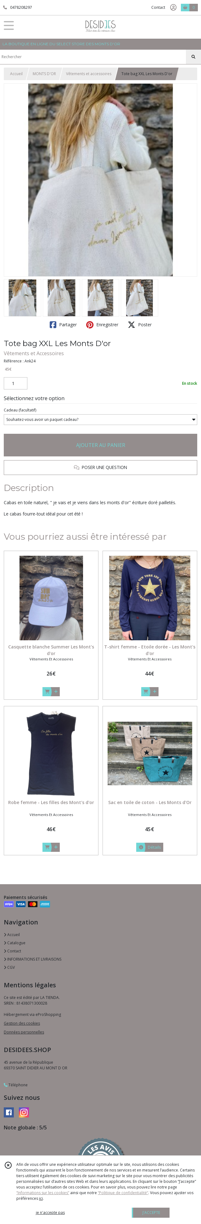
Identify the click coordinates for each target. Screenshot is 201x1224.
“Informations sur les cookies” (42, 1192)
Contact (158, 7)
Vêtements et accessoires (88, 73)
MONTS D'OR (44, 73)
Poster (140, 324)
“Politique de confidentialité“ (123, 1192)
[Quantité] (15, 383)
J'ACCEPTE (151, 1212)
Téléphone (16, 1085)
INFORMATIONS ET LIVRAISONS (32, 959)
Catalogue (14, 943)
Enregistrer (102, 324)
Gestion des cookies (22, 1023)
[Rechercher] (193, 57)
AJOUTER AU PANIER (100, 445)
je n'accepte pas (50, 1212)
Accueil (16, 73)
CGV (9, 967)
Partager (63, 324)
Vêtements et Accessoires (34, 353)
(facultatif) (20, 410)
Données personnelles (24, 1032)
